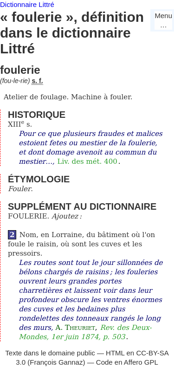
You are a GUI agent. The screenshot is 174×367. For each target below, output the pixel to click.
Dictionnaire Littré (27, 4)
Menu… (163, 20)
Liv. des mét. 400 (87, 161)
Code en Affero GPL (127, 362)
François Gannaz (56, 362)
